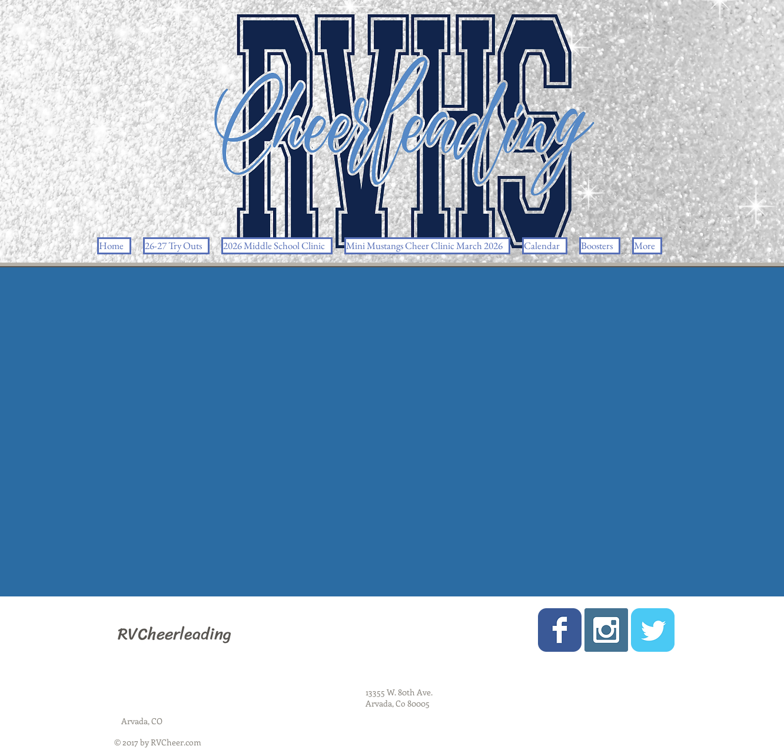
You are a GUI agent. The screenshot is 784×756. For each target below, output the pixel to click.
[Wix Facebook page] (560, 630)
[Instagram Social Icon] (606, 630)
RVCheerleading (174, 633)
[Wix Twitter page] (653, 630)
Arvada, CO (141, 721)
